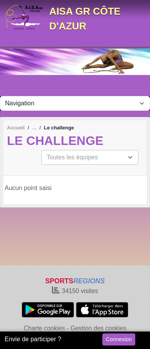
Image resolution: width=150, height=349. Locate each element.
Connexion (119, 339)
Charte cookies (44, 328)
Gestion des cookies (98, 328)
